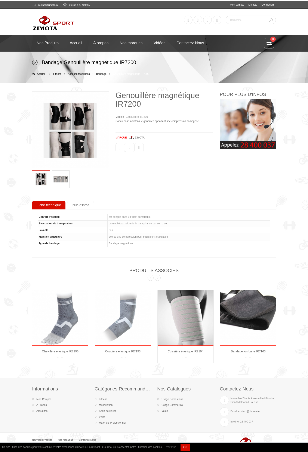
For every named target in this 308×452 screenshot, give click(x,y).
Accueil (41, 73)
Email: (234, 411)
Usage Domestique (172, 399)
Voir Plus (171, 447)
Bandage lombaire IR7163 (248, 351)
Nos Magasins (65, 440)
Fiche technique (49, 205)
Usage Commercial (172, 404)
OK (185, 447)
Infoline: (235, 421)
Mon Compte (43, 399)
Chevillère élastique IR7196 (60, 351)
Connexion (268, 4)
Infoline (72, 5)
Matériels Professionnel (112, 422)
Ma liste (252, 4)
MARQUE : (122, 137)
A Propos (41, 404)
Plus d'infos (80, 205)
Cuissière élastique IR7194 (185, 351)
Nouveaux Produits (42, 440)
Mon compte (237, 4)
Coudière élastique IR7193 (123, 351)
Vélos (102, 416)
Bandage (101, 73)
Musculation (106, 404)
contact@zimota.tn (48, 5)
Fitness (57, 73)
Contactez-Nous (87, 440)
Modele (120, 116)
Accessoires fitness (79, 73)
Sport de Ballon (108, 410)
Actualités (41, 410)
